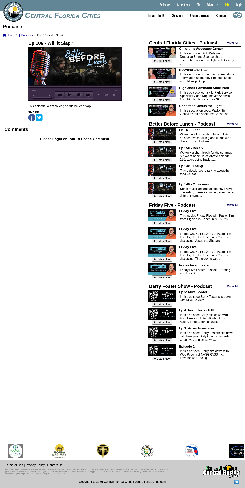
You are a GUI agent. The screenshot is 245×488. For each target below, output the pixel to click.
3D (198, 4)
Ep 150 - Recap (191, 148)
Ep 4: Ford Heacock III (196, 310)
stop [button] (78, 95)
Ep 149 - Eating (191, 166)
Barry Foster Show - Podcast (180, 286)
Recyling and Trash (194, 70)
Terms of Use (14, 465)
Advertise (212, 4)
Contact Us (54, 465)
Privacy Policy (35, 465)
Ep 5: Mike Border (193, 292)
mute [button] (34, 95)
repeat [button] (98, 95)
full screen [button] (114, 95)
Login (239, 4)
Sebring (221, 15)
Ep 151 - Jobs (189, 130)
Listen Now (162, 60)
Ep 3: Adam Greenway (196, 328)
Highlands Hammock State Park (204, 88)
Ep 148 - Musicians (194, 184)
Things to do (156, 15)
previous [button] (59, 95)
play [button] (69, 95)
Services (177, 15)
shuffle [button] (106, 95)
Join (227, 4)
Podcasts (164, 4)
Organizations (199, 15)
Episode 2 (187, 346)
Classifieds (183, 4)
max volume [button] (50, 95)
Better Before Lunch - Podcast (182, 123)
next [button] (88, 95)
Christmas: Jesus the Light (200, 106)
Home (8, 35)
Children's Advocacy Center (201, 49)
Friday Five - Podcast (172, 205)
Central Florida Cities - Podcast (183, 42)
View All (232, 42)
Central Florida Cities (62, 15)
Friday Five (188, 211)
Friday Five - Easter (194, 265)
